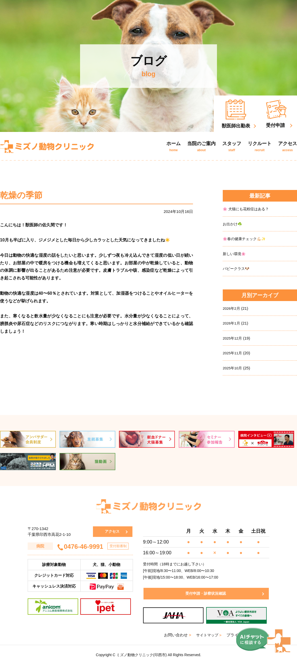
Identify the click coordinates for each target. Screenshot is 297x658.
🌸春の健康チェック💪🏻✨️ (246, 238)
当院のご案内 (201, 146)
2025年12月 (233, 337)
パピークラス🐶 (237, 268)
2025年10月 (233, 367)
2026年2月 (232, 307)
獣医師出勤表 (236, 113)
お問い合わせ (175, 628)
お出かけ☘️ (233, 224)
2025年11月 (233, 352)
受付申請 (276, 114)
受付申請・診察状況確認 (204, 587)
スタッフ (231, 146)
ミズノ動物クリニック (47, 146)
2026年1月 (232, 322)
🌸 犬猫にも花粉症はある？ (247, 209)
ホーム (173, 146)
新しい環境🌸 (235, 253)
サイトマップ (207, 628)
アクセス (287, 146)
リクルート (259, 146)
